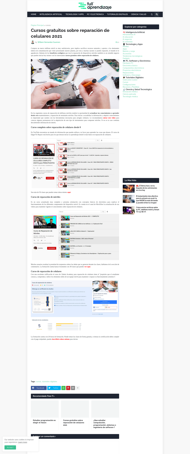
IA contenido (128, 42)
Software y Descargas (131, 75)
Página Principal (37, 25)
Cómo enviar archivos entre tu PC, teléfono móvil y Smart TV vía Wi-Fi (147, 209)
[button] (151, 14)
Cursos (125, 82)
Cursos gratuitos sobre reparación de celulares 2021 (73, 422)
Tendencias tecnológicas (132, 56)
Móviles (126, 46)
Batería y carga (129, 51)
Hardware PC (128, 63)
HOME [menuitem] (33, 14)
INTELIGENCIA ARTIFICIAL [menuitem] (51, 14)
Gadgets (126, 58)
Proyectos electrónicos (132, 70)
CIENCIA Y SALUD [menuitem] (138, 14)
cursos (48, 25)
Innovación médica (130, 92)
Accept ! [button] (10, 447)
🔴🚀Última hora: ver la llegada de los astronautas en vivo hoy (146, 188)
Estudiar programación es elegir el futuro (44, 421)
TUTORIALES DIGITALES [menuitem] (117, 14)
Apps (125, 49)
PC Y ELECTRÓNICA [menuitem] (95, 14)
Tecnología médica (130, 97)
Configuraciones (129, 85)
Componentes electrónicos (133, 68)
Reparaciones (128, 73)
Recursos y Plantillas (131, 87)
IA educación (128, 37)
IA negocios (127, 39)
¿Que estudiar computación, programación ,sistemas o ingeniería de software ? (104, 424)
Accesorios (127, 54)
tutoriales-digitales (49, 382)
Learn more (22, 442)
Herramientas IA (129, 35)
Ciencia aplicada (129, 94)
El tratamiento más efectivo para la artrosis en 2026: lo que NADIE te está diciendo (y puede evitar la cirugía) (147, 199)
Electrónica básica (130, 66)
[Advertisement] (75, 360)
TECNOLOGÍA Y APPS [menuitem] (75, 14)
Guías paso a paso (130, 80)
